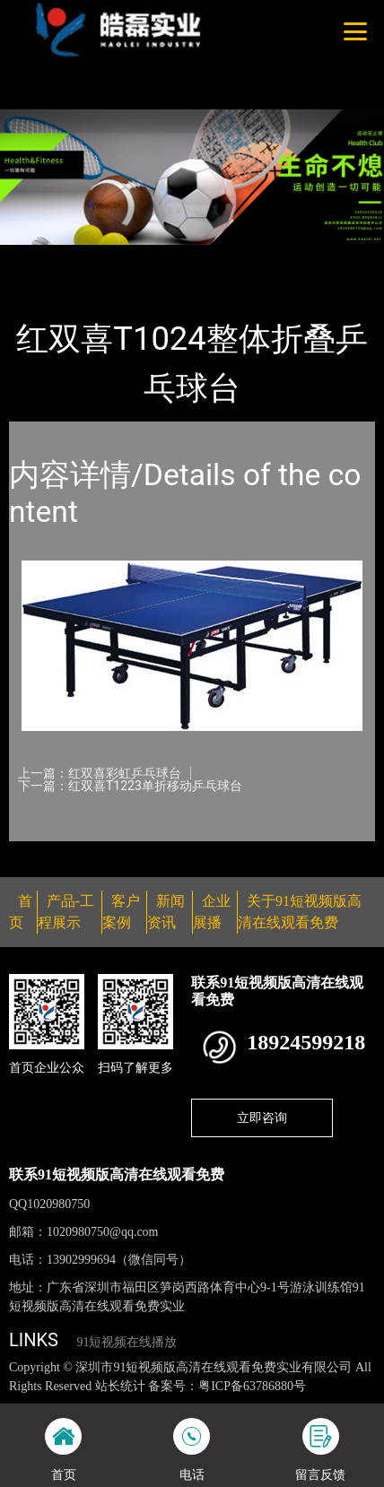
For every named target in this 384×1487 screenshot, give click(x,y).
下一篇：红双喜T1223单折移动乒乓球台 (130, 785)
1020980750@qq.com (103, 1232)
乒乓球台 (196, 256)
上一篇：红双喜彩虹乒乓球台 (99, 773)
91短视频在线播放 (126, 1342)
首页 (38, 256)
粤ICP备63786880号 (252, 1386)
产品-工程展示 (111, 256)
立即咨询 (262, 1117)
